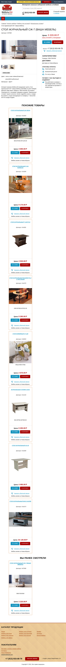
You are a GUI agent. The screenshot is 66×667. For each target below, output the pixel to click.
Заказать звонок (43, 12)
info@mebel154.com (7, 654)
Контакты (47, 1)
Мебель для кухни (6, 633)
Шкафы (39, 631)
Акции (3, 631)
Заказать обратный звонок (54, 50)
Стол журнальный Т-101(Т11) (20, 222)
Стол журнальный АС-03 (20, 445)
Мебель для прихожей (25, 633)
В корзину (57, 42)
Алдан (10, 1)
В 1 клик (47, 42)
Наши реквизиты (58, 1)
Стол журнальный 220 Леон (20, 110)
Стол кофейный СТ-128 (20, 334)
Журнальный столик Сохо (20, 389)
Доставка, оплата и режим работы (28, 1)
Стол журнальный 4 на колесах (20, 167)
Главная (3, 23)
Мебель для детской (25, 635)
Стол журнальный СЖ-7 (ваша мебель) (20, 563)
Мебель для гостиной (23, 23)
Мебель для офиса (6, 637)
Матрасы (39, 633)
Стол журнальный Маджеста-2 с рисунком (20, 278)
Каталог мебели (11, 23)
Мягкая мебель (41, 635)
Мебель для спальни (7, 635)
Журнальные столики (37, 23)
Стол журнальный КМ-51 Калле (20, 501)
